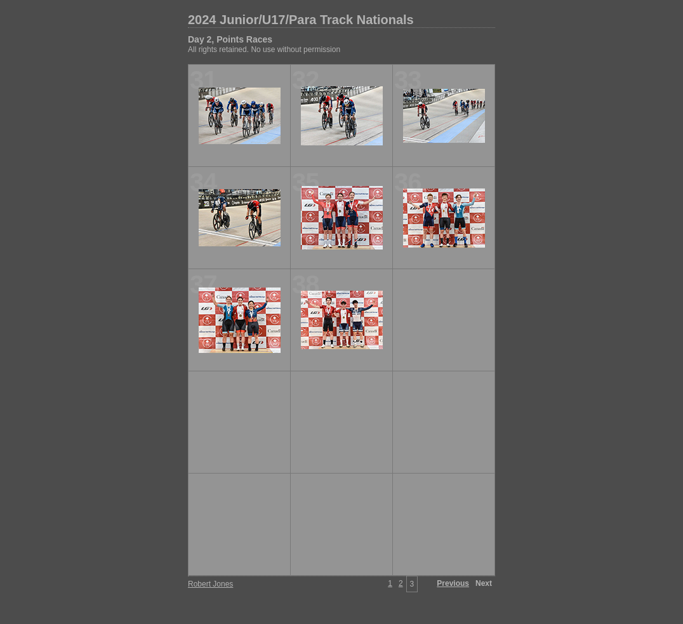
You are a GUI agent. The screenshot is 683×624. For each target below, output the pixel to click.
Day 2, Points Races (230, 39)
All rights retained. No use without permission (264, 49)
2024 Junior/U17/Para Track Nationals (301, 20)
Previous (453, 583)
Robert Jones (210, 584)
